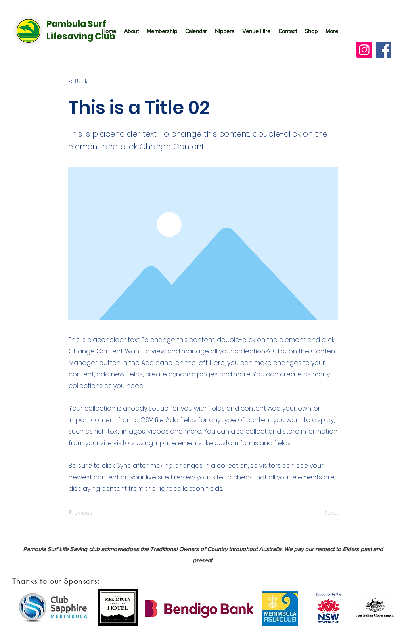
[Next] (318, 513)
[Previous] (95, 513)
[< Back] (95, 81)
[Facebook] (383, 50)
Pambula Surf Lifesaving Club (80, 30)
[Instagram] (364, 50)
